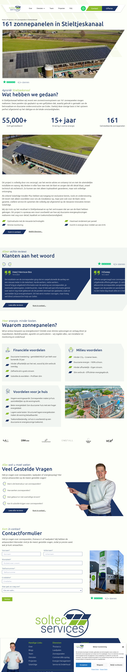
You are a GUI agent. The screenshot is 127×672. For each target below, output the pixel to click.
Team (31, 653)
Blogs (31, 650)
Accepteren (83, 665)
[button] (123, 647)
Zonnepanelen (59, 653)
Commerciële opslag (61, 657)
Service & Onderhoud (61, 664)
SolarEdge (33, 664)
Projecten (10, 19)
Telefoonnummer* (8, 568)
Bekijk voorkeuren (116, 665)
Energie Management (62, 661)
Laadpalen (57, 650)
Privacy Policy (95, 669)
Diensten (32, 657)
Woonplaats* (6, 559)
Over (31, 646)
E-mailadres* (6, 577)
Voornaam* (6, 550)
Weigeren (100, 665)
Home (4, 19)
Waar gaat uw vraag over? (11, 586)
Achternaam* (48, 550)
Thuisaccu (57, 646)
